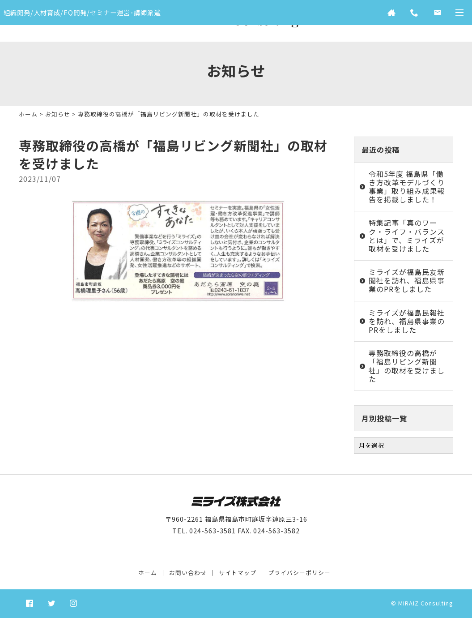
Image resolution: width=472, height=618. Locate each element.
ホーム (28, 114)
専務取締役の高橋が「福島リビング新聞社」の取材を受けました (407, 366)
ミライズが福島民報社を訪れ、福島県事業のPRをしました (407, 321)
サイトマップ (237, 572)
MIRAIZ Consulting (425, 603)
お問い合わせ (188, 572)
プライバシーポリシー (299, 572)
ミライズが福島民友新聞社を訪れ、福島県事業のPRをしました (407, 280)
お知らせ (57, 114)
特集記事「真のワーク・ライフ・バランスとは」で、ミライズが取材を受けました (407, 235)
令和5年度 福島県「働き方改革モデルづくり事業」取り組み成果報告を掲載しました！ (407, 186)
